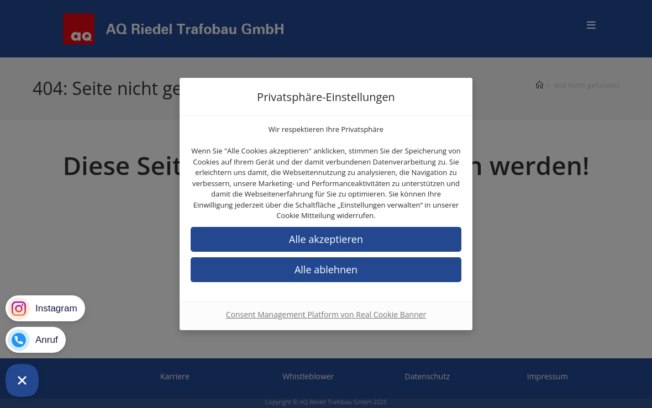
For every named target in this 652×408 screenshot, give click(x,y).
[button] (326, 239)
